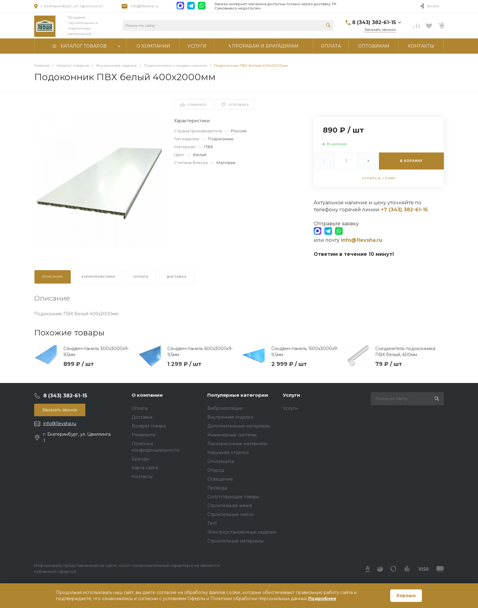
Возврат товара (149, 426)
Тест (212, 523)
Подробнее (322, 598)
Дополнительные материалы (238, 426)
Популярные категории (237, 395)
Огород (215, 470)
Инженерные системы (231, 435)
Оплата (140, 408)
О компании (147, 395)
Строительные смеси (230, 514)
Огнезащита (220, 461)
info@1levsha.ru (144, 6)
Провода (217, 488)
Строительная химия (229, 505)
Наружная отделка (228, 452)
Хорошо (406, 595)
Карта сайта (145, 467)
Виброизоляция (224, 408)
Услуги (291, 395)
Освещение (220, 479)
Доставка (142, 417)
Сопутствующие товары (233, 496)
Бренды (140, 459)
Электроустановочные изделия (241, 532)
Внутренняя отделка (230, 417)
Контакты (142, 476)
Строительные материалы (235, 541)
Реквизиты (143, 435)
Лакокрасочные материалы (237, 443)
